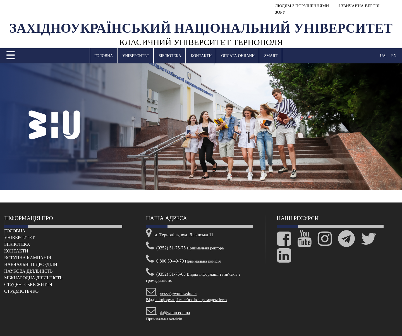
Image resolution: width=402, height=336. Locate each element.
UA (383, 56)
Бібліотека (170, 56)
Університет (135, 56)
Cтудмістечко (21, 291)
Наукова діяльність (28, 271)
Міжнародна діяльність (33, 277)
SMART (270, 56)
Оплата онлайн (238, 56)
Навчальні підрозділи (30, 264)
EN (393, 56)
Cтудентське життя (28, 284)
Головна (103, 56)
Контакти (201, 56)
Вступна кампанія (27, 257)
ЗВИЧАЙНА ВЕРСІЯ (359, 6)
